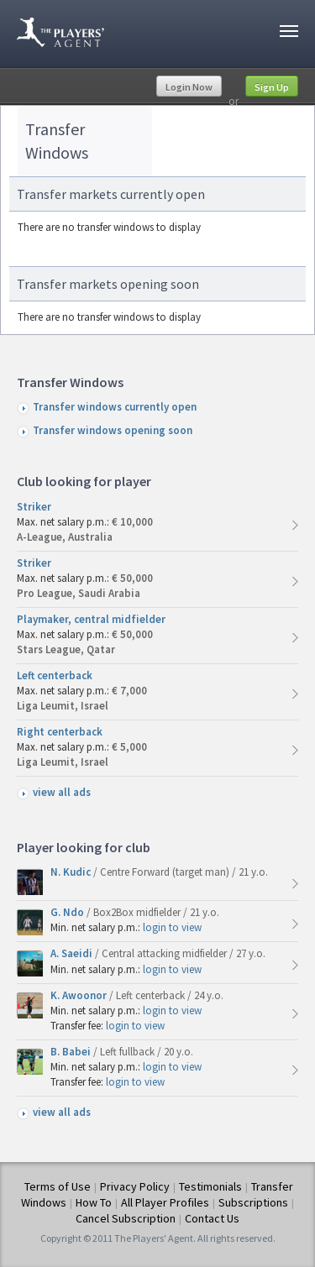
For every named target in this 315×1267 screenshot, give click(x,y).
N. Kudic (71, 872)
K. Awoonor (79, 995)
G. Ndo (68, 912)
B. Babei (71, 1051)
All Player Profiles (165, 1202)
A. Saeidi (72, 953)
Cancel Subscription (126, 1218)
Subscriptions (253, 1202)
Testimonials (210, 1186)
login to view (172, 927)
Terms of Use (57, 1186)
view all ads (62, 792)
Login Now (189, 87)
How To (94, 1202)
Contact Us (212, 1218)
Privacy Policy (135, 1186)
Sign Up (272, 87)
